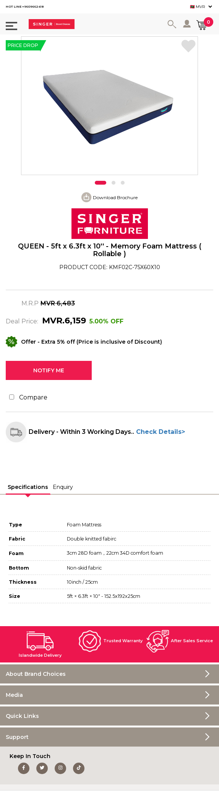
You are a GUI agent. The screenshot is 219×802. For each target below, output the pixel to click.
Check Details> (159, 431)
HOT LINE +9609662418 (25, 6)
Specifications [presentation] (28, 487)
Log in (187, 24)
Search (173, 24)
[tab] (28, 487)
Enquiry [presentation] (63, 487)
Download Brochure (115, 197)
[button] (100, 183)
